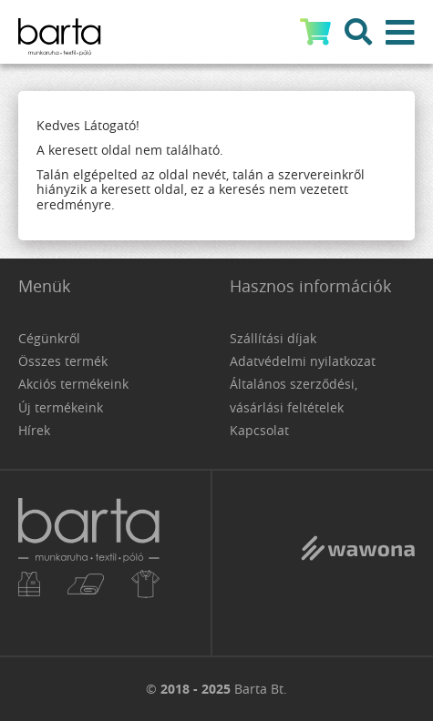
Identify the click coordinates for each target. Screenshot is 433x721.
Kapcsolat (259, 430)
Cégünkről (49, 338)
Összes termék (63, 361)
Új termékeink (60, 407)
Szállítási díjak (273, 338)
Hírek (34, 430)
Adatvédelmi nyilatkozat (303, 361)
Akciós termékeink (73, 383)
